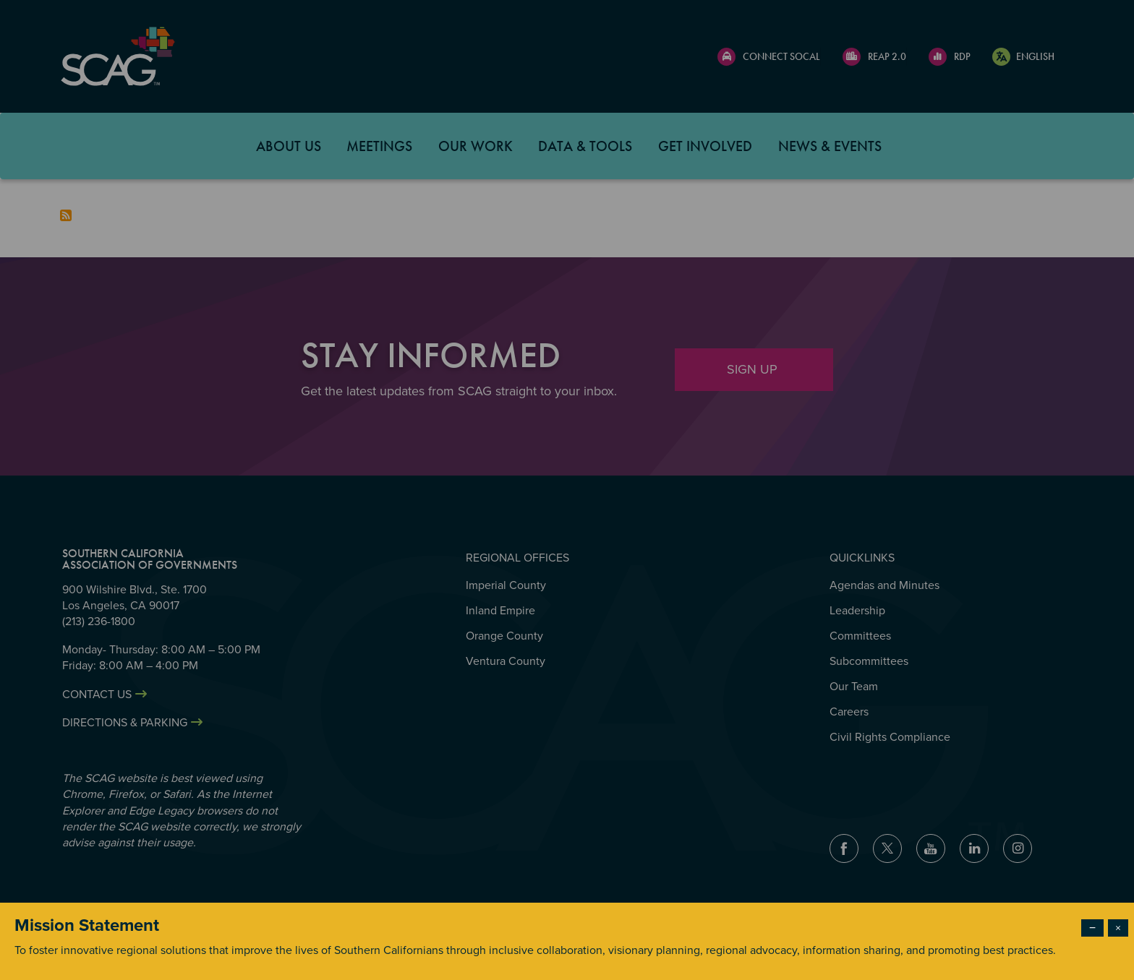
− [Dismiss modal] (1092, 928)
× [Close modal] (1118, 928)
